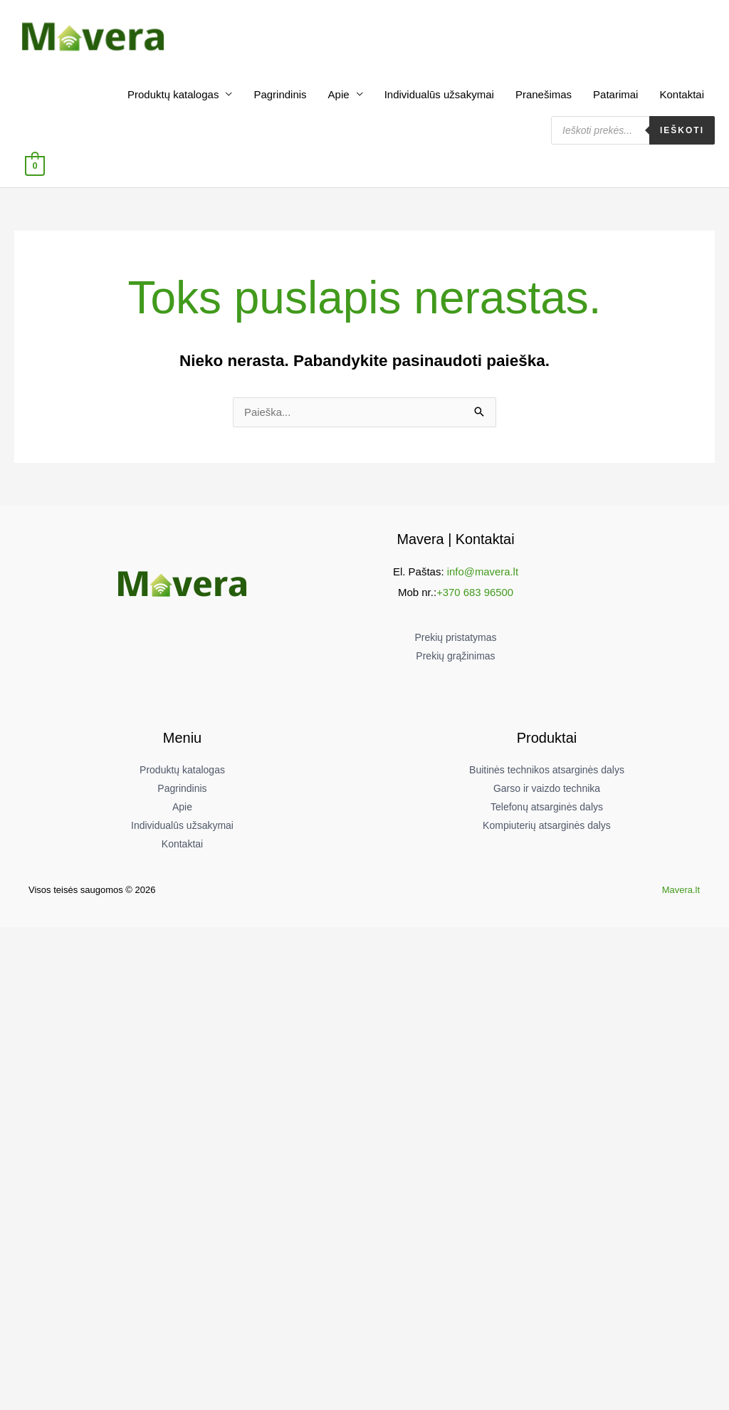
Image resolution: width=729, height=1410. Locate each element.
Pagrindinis (279, 96)
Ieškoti (682, 132)
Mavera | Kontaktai (456, 541)
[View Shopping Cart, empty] (34, 168)
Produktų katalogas (173, 96)
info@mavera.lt (482, 574)
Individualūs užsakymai (439, 96)
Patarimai (615, 96)
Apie (339, 96)
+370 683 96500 (475, 594)
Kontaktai (681, 96)
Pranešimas (543, 96)
